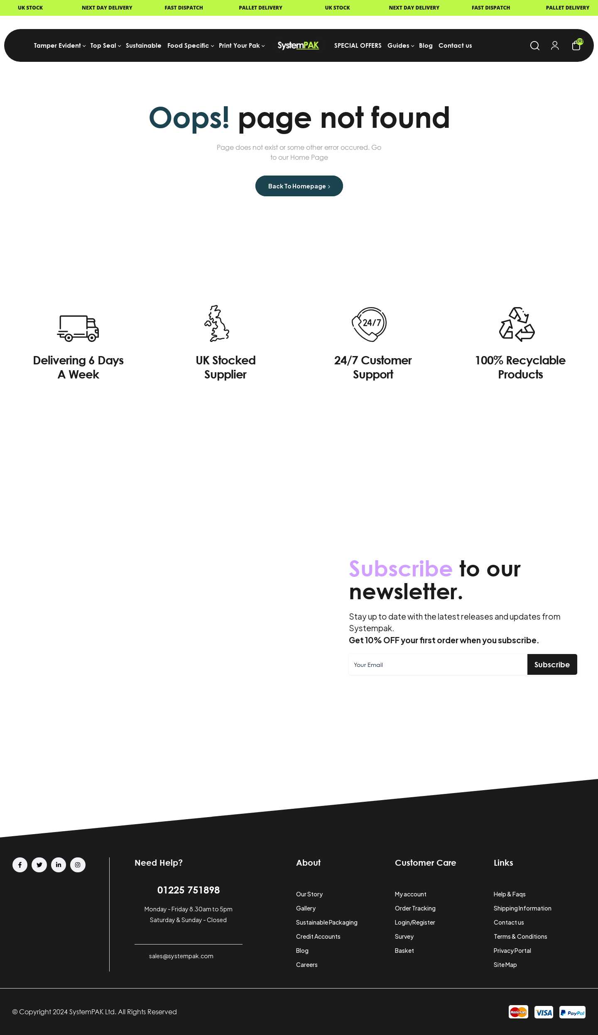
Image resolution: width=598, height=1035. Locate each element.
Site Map (505, 964)
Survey (404, 936)
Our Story (309, 894)
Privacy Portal (512, 950)
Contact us (509, 922)
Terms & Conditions (520, 936)
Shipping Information (522, 908)
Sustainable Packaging (327, 922)
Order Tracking (415, 908)
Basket (404, 950)
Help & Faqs (510, 894)
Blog (302, 950)
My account (410, 894)
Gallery (306, 908)
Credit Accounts (318, 936)
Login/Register (415, 922)
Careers (307, 964)
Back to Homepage (299, 186)
